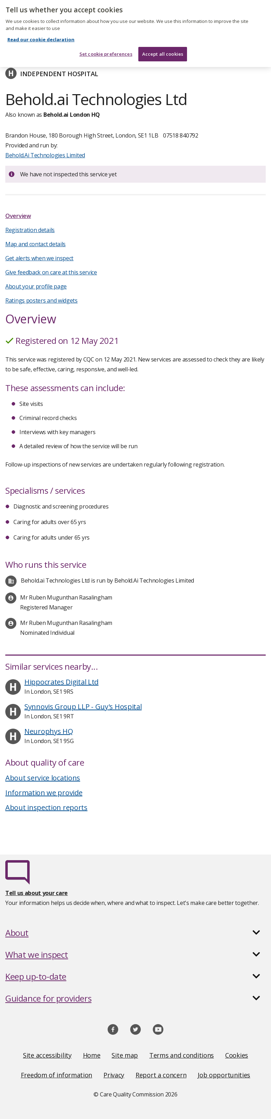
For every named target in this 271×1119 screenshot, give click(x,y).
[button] (135, 933)
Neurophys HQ (48, 731)
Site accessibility (47, 1055)
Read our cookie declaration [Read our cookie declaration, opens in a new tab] (40, 34)
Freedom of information (56, 1075)
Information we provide (43, 792)
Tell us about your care (36, 893)
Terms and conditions (181, 1055)
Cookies (236, 1055)
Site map (125, 1055)
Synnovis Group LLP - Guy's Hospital (83, 706)
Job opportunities (224, 1075)
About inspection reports (46, 807)
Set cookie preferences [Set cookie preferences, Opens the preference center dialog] (105, 48)
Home (92, 1055)
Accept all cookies (162, 48)
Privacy (113, 1075)
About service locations (42, 778)
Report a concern (161, 1075)
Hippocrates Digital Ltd (61, 682)
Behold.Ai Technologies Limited (45, 155)
